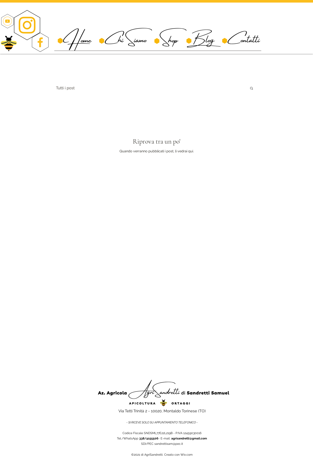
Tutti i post (65, 88)
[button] (252, 88)
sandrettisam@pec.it (168, 443)
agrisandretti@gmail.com (189, 438)
